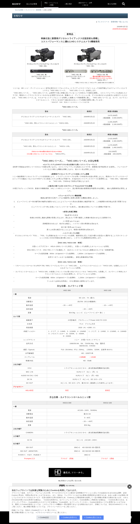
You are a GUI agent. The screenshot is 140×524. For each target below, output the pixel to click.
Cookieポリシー (38, 510)
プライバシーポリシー (45, 512)
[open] (123, 4)
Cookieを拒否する (70, 517)
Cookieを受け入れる (94, 517)
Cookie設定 (44, 517)
